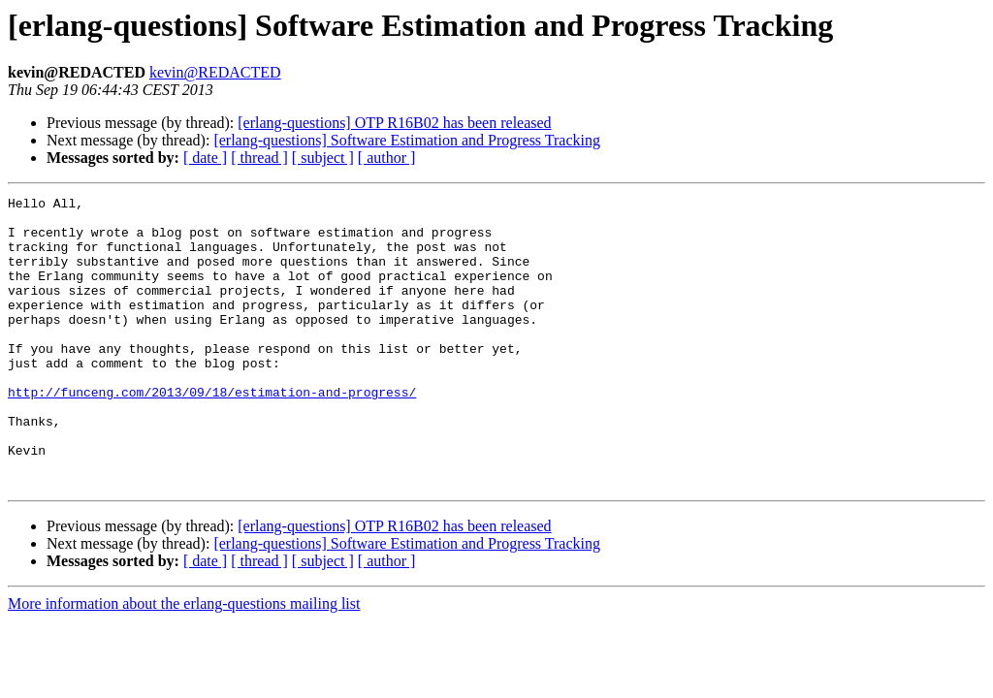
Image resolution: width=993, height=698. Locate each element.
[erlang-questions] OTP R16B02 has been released (394, 122)
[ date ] (205, 157)
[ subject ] (323, 157)
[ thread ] (259, 157)
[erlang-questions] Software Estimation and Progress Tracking (406, 140)
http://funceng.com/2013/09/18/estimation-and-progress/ (212, 432)
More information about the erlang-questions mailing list (184, 661)
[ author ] (387, 157)
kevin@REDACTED (215, 72)
